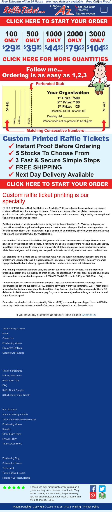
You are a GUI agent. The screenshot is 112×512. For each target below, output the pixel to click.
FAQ (5, 385)
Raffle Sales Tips (11, 380)
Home (6, 333)
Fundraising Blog (11, 458)
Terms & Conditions (12, 444)
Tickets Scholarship (12, 371)
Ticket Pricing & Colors (14, 328)
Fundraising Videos (12, 343)
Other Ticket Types (12, 434)
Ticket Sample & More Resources (19, 419)
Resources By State (13, 348)
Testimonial (8, 468)
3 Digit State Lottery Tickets (16, 395)
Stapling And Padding (13, 353)
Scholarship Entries (12, 463)
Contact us (89, 314)
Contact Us (8, 338)
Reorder (7, 429)
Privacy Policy (10, 439)
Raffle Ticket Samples (13, 390)
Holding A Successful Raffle (16, 478)
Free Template (10, 409)
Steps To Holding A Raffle (15, 414)
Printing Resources (12, 375)
